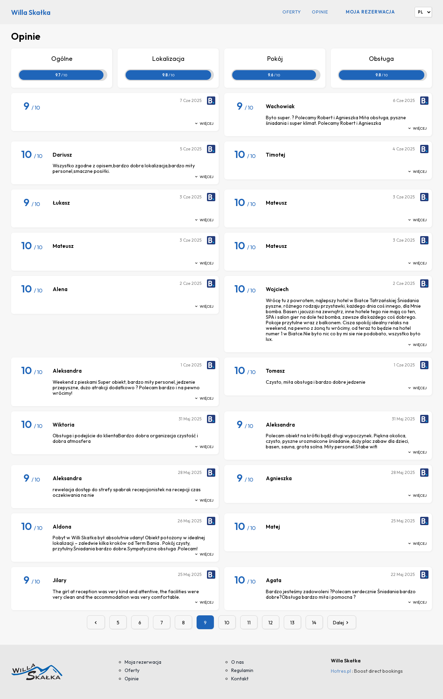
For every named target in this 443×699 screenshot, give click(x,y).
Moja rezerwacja (370, 12)
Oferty (291, 12)
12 (270, 622)
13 (292, 622)
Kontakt (239, 678)
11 (249, 622)
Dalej (342, 622)
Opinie (320, 12)
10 (226, 622)
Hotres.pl (341, 671)
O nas (237, 662)
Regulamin (242, 670)
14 (314, 622)
